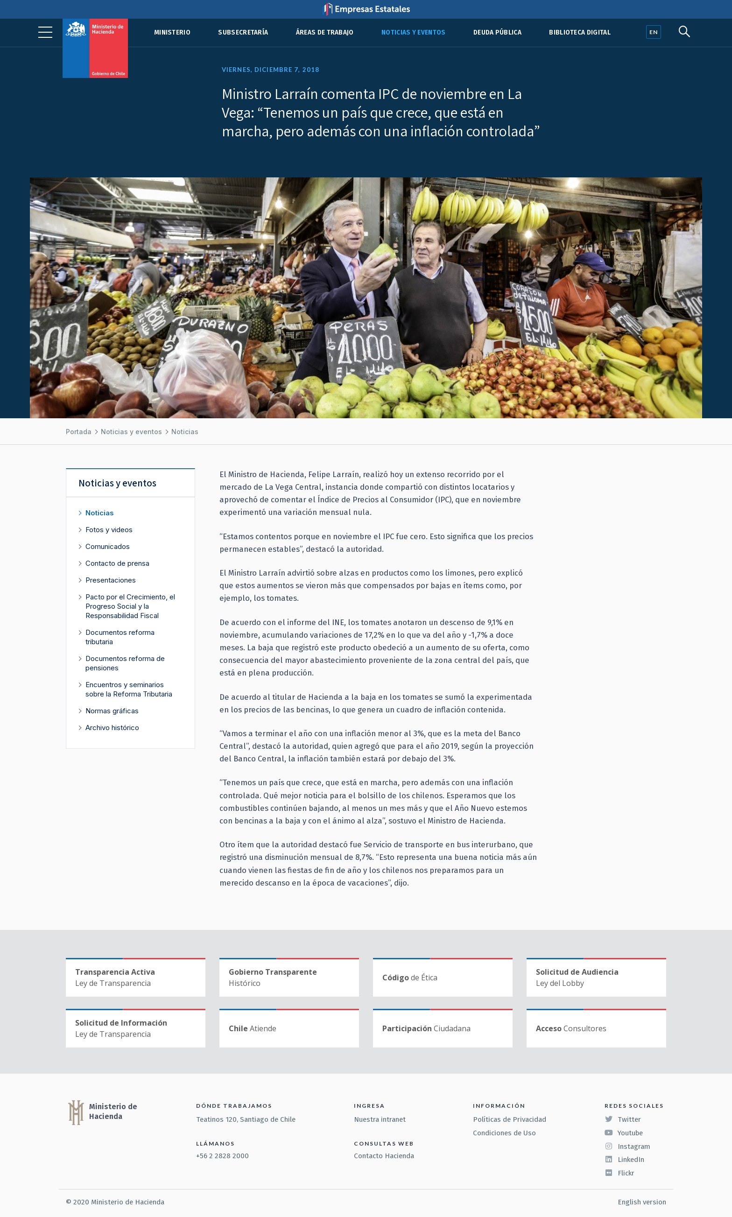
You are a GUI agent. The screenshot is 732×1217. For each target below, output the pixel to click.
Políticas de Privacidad (509, 1119)
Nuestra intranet (380, 1119)
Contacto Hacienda (384, 1156)
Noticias (184, 432)
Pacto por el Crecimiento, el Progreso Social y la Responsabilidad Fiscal (130, 606)
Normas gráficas (112, 710)
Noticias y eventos (413, 32)
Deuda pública (497, 32)
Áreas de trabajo (325, 32)
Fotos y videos (109, 529)
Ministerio (172, 32)
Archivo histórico (112, 727)
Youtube (624, 1133)
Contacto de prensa (117, 563)
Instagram (627, 1146)
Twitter (623, 1119)
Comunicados (107, 546)
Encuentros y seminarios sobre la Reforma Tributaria (128, 689)
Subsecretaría (243, 32)
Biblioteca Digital (580, 32)
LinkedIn (624, 1159)
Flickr (619, 1173)
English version (642, 1202)
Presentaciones (110, 580)
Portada (79, 432)
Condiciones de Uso (504, 1133)
